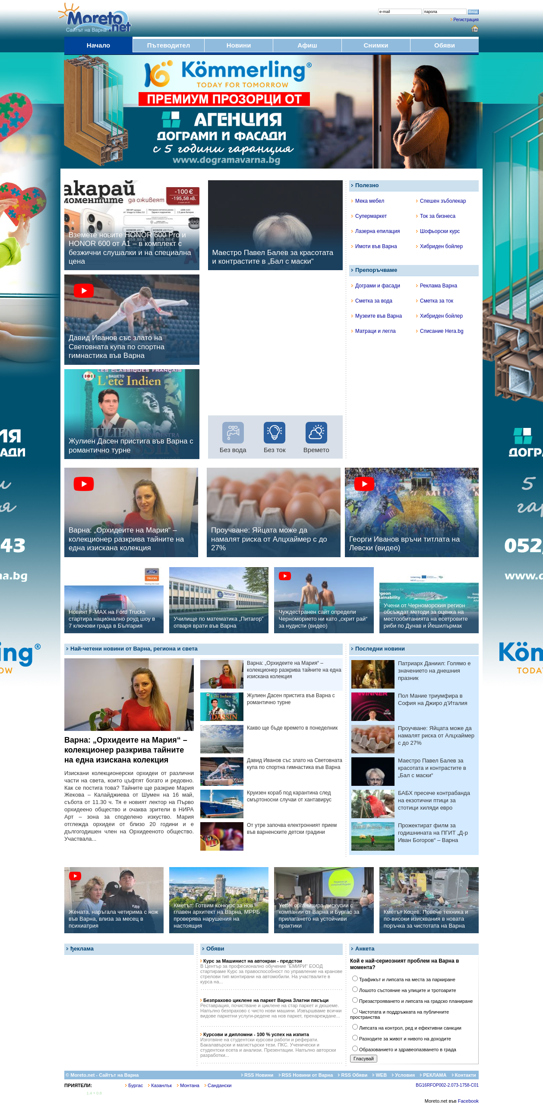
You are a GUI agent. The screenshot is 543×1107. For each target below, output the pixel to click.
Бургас (134, 1085)
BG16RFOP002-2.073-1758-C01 (447, 1085)
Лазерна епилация (375, 231)
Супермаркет (369, 216)
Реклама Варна (436, 286)
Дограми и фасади (375, 286)
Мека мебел (367, 201)
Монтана (188, 1085)
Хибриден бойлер (439, 246)
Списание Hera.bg (440, 331)
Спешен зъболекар (441, 201)
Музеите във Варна (376, 316)
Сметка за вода (371, 301)
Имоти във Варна (374, 246)
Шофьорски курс (438, 231)
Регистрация (466, 19)
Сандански (218, 1085)
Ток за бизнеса (435, 216)
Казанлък (160, 1085)
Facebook (468, 1101)
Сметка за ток (434, 301)
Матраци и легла (373, 331)
